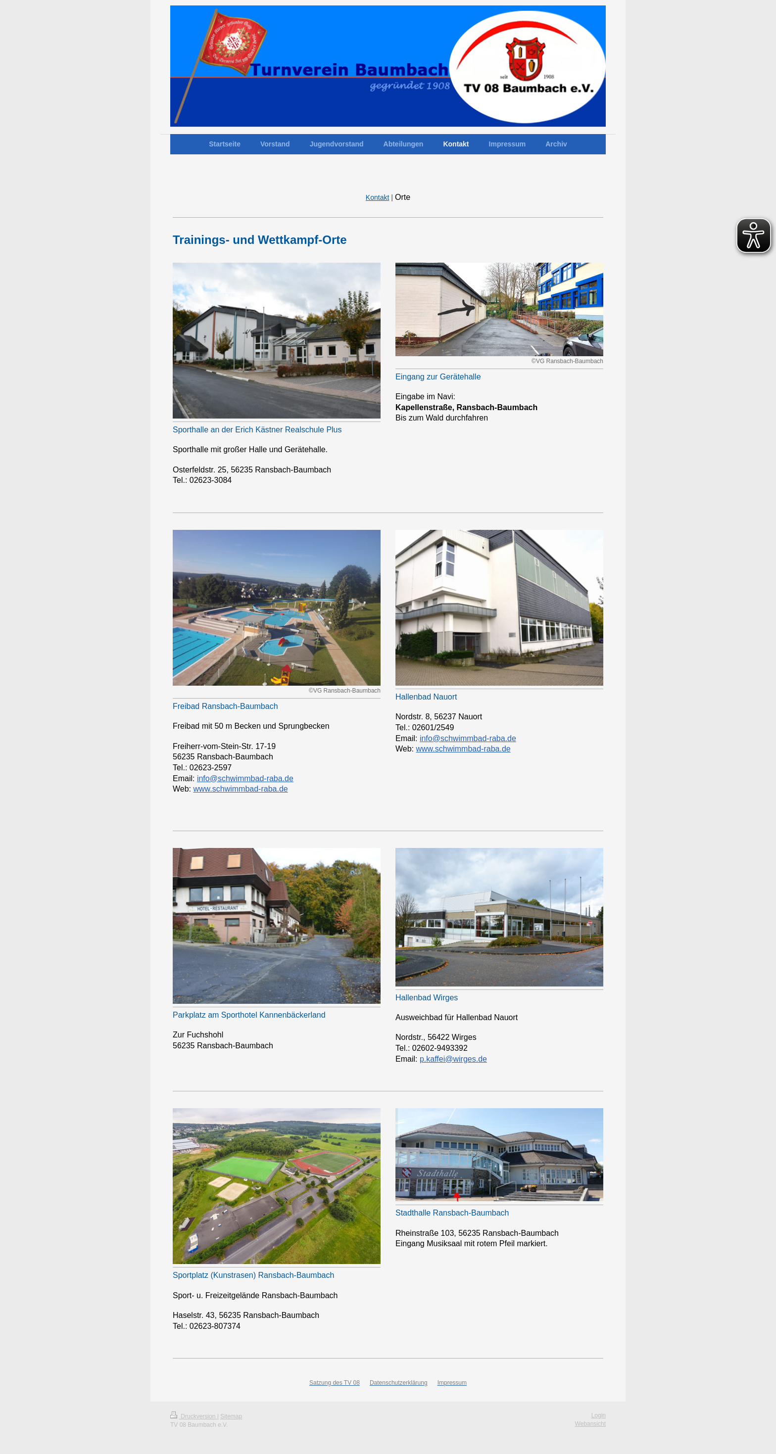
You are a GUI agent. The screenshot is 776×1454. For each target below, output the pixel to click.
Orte (402, 197)
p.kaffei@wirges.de (453, 1059)
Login (598, 1415)
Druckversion (193, 1416)
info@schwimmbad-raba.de (245, 778)
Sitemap (231, 1416)
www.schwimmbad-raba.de (241, 789)
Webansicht (590, 1423)
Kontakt (377, 197)
